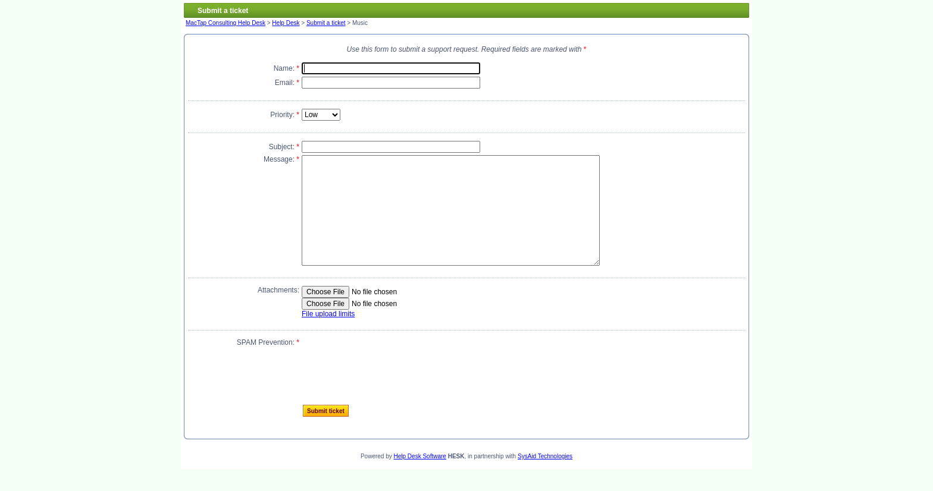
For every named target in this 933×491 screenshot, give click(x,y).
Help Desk (285, 23)
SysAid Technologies (545, 477)
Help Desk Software (420, 477)
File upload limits (328, 335)
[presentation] (392, 383)
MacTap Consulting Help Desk (225, 23)
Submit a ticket (326, 23)
